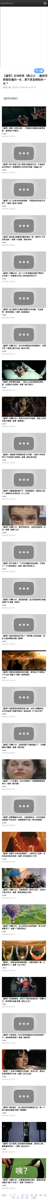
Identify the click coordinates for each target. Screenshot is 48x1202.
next (34, 1198)
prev (4, 1195)
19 (27, 1198)
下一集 (39, 70)
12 (31, 1195)
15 (45, 1195)
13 (36, 1195)
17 (18, 1198)
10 (22, 1195)
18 (22, 1198)
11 (27, 1195)
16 (13, 1198)
